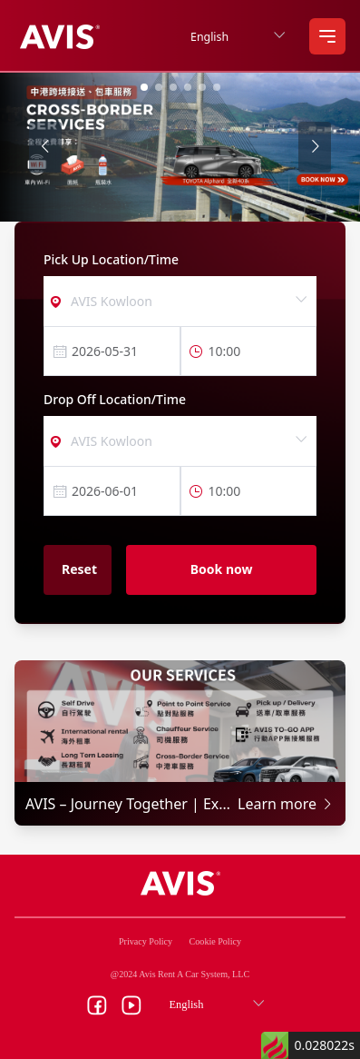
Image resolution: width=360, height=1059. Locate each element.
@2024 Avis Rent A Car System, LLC (180, 974)
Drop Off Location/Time (115, 399)
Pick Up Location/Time (111, 259)
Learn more (286, 804)
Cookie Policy (215, 941)
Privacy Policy (145, 941)
